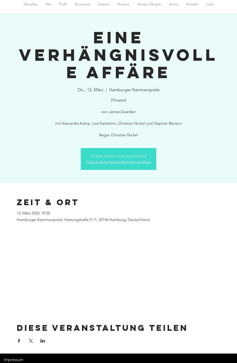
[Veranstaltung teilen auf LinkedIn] (42, 341)
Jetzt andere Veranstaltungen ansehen (118, 161)
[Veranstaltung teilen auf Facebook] (19, 341)
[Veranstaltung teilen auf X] (31, 341)
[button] (173, 4)
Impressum (13, 359)
